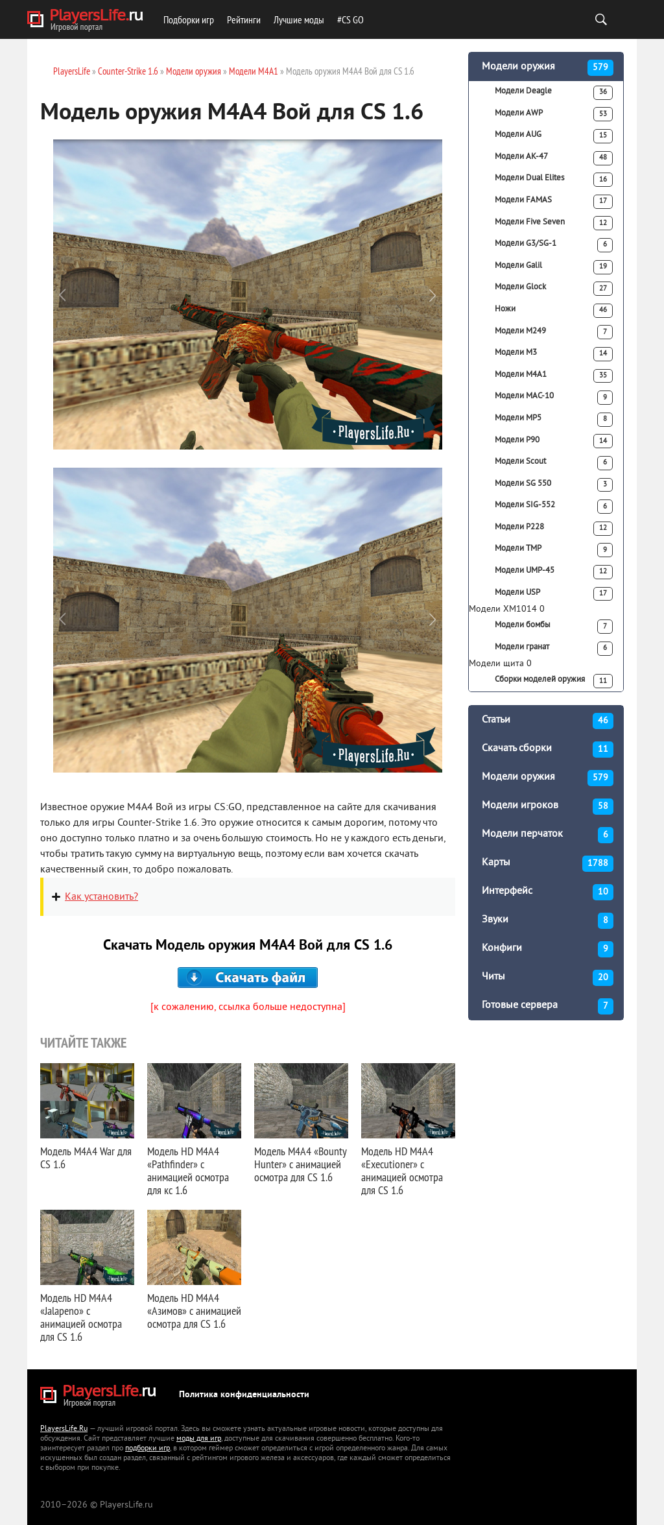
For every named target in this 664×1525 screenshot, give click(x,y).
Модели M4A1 (554, 376)
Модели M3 (554, 354)
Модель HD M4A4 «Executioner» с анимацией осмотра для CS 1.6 (402, 1170)
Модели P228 (554, 529)
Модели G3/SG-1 (554, 245)
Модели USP (554, 594)
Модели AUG (554, 136)
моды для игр (198, 1439)
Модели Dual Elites (554, 180)
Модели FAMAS (554, 202)
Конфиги (547, 949)
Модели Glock (554, 289)
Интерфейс (547, 892)
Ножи (554, 311)
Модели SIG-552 (554, 506)
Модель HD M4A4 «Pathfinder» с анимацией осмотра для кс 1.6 (188, 1170)
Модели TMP (554, 550)
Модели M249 (554, 332)
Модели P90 (554, 441)
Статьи (547, 721)
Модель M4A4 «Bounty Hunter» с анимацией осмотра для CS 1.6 (300, 1164)
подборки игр (147, 1449)
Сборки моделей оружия (554, 681)
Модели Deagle (554, 93)
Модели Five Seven (554, 223)
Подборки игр (188, 19)
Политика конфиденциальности (244, 1394)
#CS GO (350, 19)
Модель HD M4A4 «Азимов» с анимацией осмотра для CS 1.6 (194, 1310)
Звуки (547, 921)
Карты (547, 864)
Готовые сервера (547, 1006)
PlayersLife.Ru (64, 1429)
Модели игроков (547, 807)
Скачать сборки (547, 749)
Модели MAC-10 (554, 397)
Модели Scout (554, 463)
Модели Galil (554, 267)
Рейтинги (244, 19)
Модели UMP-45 (554, 572)
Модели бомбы (554, 626)
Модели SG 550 (554, 485)
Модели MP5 (554, 420)
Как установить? (101, 897)
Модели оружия (547, 68)
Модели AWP (554, 114)
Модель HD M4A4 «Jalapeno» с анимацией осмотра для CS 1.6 (81, 1317)
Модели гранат (554, 649)
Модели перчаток (547, 835)
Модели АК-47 (554, 158)
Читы (547, 978)
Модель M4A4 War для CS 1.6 (86, 1157)
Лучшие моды (299, 19)
